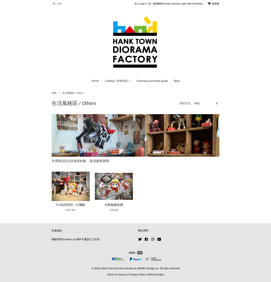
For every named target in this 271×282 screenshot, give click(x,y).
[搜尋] (62, 3)
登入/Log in (140, 3)
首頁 (54, 93)
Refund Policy (156, 274)
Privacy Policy (137, 274)
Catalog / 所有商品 (117, 80)
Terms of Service (117, 274)
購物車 (215, 3)
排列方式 (185, 103)
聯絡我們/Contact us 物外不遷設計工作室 (76, 239)
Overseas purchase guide (152, 80)
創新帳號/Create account (166, 3)
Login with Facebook (191, 3)
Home (95, 80)
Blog (176, 80)
